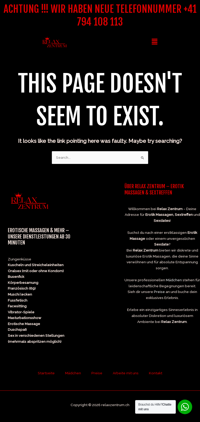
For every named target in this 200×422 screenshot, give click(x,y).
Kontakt (155, 373)
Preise (159, 292)
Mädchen (174, 280)
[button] (154, 41)
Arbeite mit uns (126, 373)
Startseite (46, 373)
